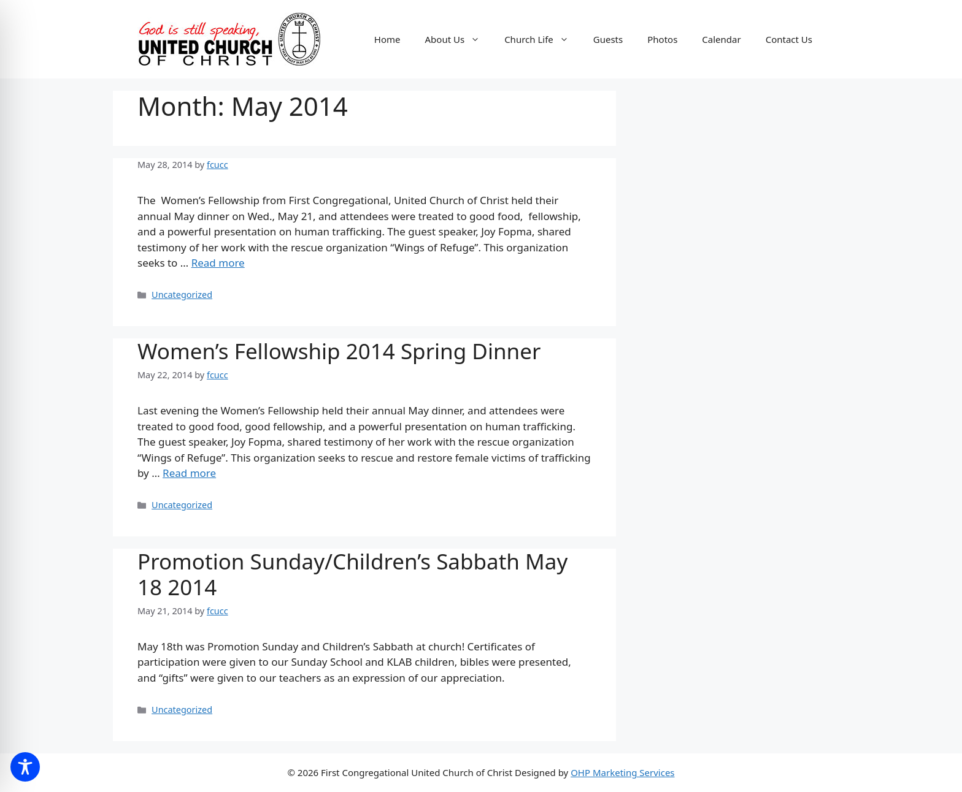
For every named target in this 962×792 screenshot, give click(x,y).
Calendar (721, 39)
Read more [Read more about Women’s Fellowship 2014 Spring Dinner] (189, 473)
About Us (459, 39)
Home (387, 39)
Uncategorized (182, 294)
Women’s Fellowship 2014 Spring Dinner (339, 351)
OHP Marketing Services (622, 772)
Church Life (542, 39)
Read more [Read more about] (218, 263)
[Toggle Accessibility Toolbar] (25, 767)
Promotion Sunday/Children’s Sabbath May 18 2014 (352, 574)
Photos (662, 39)
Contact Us (789, 39)
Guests (608, 39)
